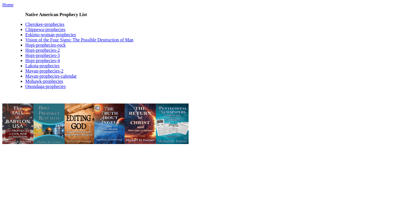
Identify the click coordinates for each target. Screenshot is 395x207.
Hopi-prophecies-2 (42, 50)
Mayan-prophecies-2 (44, 70)
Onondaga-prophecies (45, 86)
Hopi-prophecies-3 (42, 55)
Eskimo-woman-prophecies (50, 34)
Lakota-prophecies (42, 65)
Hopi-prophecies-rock (45, 45)
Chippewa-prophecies (45, 29)
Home (8, 4)
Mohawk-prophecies (44, 81)
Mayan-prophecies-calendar (51, 76)
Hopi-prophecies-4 (42, 60)
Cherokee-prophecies (44, 24)
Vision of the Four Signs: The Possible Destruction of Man (79, 39)
